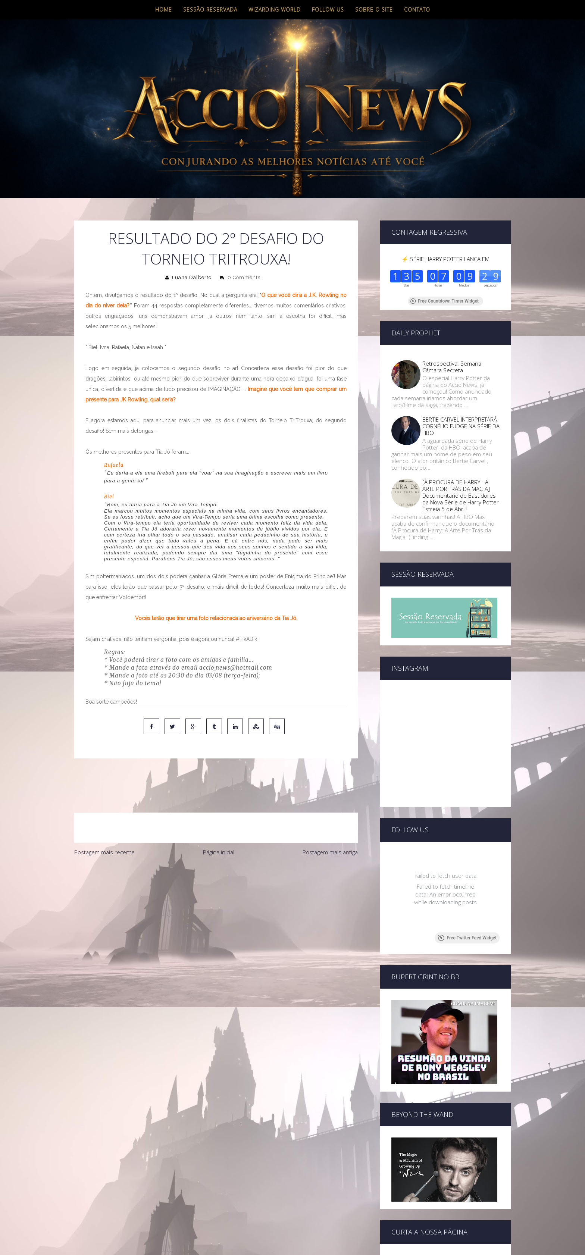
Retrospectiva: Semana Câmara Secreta (451, 367)
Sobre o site (374, 9)
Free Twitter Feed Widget (467, 938)
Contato (417, 9)
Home (163, 9)
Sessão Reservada (210, 9)
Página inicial (218, 820)
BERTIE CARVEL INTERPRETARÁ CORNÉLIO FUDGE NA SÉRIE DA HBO (461, 426)
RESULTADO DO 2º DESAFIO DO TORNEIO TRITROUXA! (216, 248)
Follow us (328, 9)
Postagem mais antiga (330, 820)
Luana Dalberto (192, 277)
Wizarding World (274, 9)
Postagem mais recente (104, 820)
